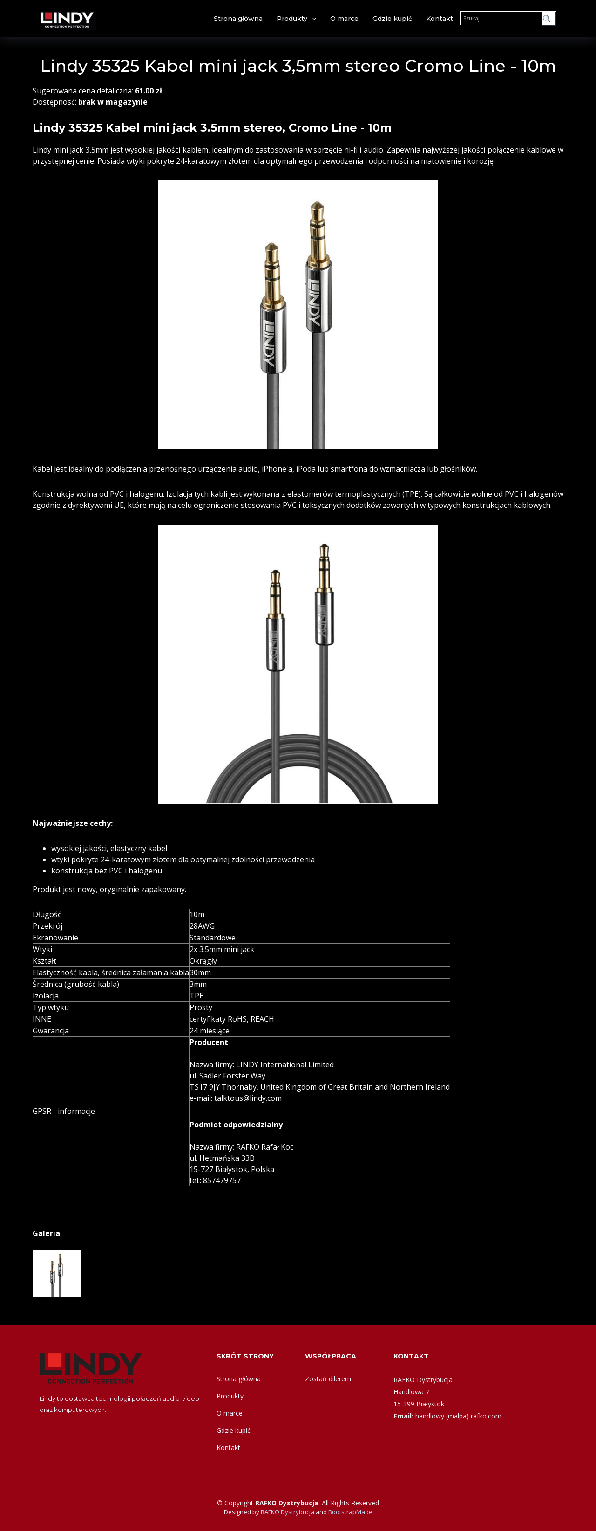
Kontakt (439, 18)
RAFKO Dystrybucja (287, 1512)
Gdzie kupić (392, 18)
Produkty (292, 18)
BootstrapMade (350, 1512)
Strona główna (238, 18)
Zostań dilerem (328, 1378)
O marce (344, 18)
